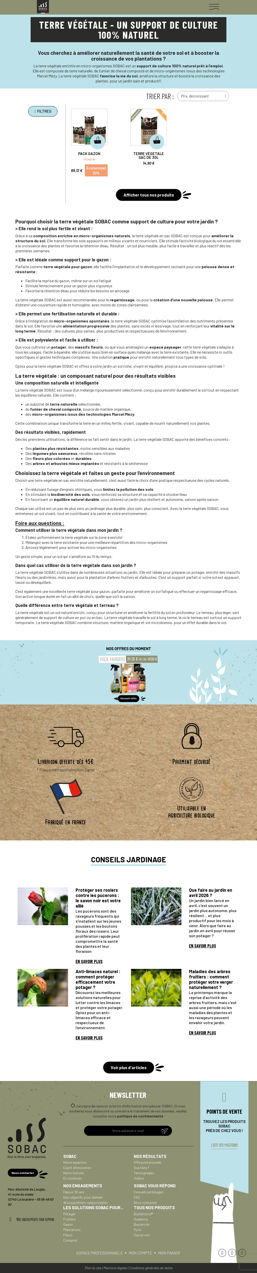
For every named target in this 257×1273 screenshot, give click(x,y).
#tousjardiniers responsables (85, 1202)
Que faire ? (141, 1167)
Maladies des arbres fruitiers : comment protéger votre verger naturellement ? (211, 979)
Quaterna (141, 1219)
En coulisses (72, 1178)
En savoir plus (89, 961)
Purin (137, 1230)
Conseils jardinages (148, 1192)
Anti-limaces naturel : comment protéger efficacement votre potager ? (98, 979)
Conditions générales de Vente (150, 1268)
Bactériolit (142, 1224)
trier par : (160, 96)
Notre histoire (73, 1173)
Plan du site (93, 1268)
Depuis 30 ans (73, 1192)
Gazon (68, 1224)
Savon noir (142, 1235)
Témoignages (144, 1173)
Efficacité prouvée (147, 1162)
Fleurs (68, 1235)
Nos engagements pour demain (35, 1219)
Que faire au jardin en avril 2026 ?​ (210, 892)
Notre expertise (74, 1162)
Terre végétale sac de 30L (149, 155)
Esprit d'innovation (77, 1167)
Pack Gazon (89, 153)
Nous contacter (145, 1202)
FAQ (137, 1197)
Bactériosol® (143, 1214)
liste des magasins (224, 1145)
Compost (70, 1240)
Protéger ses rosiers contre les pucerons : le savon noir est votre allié (98, 898)
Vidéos (139, 1178)
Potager (69, 1214)
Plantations (72, 1230)
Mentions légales (115, 1268)
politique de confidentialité (140, 1116)
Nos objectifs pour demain (83, 1197)
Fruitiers (69, 1219)
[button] (42, 111)
